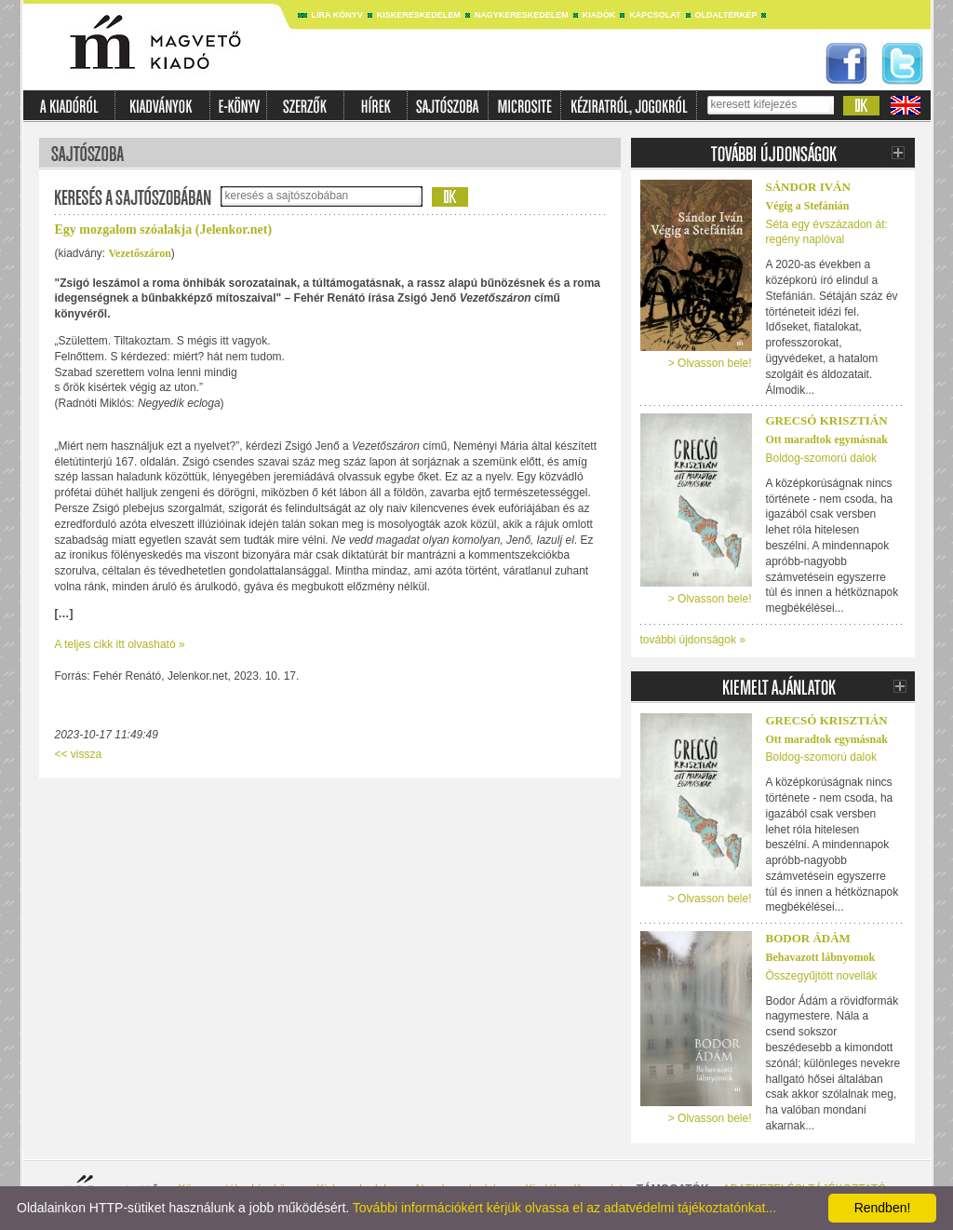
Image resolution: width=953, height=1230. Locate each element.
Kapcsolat (654, 15)
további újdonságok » (692, 639)
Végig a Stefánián (808, 205)
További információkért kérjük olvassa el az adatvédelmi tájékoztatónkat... (564, 1207)
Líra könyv (337, 15)
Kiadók (599, 15)
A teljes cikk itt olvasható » (120, 644)
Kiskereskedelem (419, 15)
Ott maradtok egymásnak (827, 439)
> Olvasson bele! (710, 363)
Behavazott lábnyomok (821, 957)
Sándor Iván (808, 187)
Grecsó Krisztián (827, 420)
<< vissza (78, 754)
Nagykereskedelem (522, 15)
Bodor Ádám (808, 938)
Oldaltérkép (726, 15)
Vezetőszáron (140, 253)
